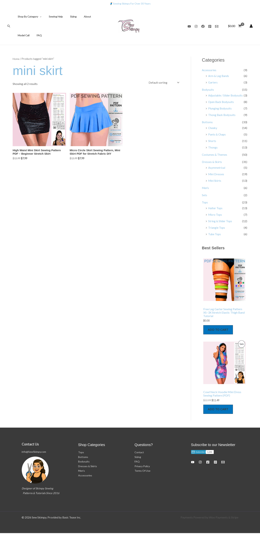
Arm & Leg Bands (218, 75)
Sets (204, 195)
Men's (205, 188)
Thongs (213, 147)
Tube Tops (214, 234)
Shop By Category (28, 16)
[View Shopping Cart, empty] (234, 26)
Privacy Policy (142, 467)
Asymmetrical (217, 167)
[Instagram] (196, 26)
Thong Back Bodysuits (222, 115)
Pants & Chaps (217, 134)
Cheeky (213, 128)
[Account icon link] (251, 26)
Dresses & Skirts (212, 161)
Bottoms (207, 122)
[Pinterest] (209, 26)
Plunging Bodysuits (220, 108)
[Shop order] (163, 82)
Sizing (68, 16)
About (79, 16)
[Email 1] (216, 26)
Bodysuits (208, 89)
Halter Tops (215, 208)
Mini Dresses (216, 174)
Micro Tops (215, 214)
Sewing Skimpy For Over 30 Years (130, 3)
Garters (213, 82)
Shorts (212, 141)
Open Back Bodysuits (221, 102)
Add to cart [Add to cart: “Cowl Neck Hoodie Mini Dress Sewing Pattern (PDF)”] (218, 410)
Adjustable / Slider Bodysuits (226, 95)
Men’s (81, 471)
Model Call (94, 16)
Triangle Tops (216, 227)
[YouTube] (189, 26)
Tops (205, 202)
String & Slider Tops (220, 221)
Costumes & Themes (214, 154)
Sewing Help (53, 16)
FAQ (19, 35)
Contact (139, 453)
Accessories (209, 70)
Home (16, 58)
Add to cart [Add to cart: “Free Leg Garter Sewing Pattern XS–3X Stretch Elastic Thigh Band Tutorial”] (218, 330)
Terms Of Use (142, 471)
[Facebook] (203, 26)
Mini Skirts (215, 180)
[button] (8, 26)
